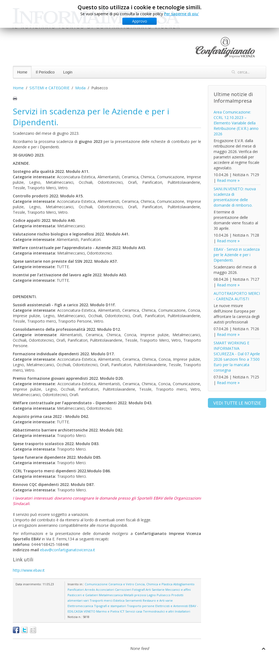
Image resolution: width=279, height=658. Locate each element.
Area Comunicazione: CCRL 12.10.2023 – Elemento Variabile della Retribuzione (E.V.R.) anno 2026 (236, 122)
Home (22, 72)
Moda (80, 87)
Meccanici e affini (178, 589)
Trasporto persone (140, 606)
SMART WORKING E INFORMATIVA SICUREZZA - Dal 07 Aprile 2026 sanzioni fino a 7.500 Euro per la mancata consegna (237, 356)
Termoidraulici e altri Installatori (166, 611)
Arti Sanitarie (155, 589)
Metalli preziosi (135, 595)
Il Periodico (45, 72)
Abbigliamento (184, 584)
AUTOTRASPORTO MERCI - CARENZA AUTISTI (237, 296)
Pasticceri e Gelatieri (83, 595)
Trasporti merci (101, 600)
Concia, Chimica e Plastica (153, 584)
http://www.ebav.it (29, 570)
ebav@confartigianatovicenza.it (67, 549)
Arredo (90, 589)
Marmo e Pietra (107, 611)
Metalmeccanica (111, 595)
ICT (122, 611)
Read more (226, 180)
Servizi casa (133, 611)
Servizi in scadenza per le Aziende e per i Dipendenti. (91, 117)
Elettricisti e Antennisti (171, 606)
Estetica (119, 600)
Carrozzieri (123, 589)
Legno (151, 595)
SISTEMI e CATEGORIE (49, 87)
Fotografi (138, 589)
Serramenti (133, 600)
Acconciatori (105, 589)
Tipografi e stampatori (110, 606)
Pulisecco (164, 595)
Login (67, 72)
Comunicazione (96, 584)
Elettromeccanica (80, 606)
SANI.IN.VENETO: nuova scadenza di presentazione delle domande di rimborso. (235, 197)
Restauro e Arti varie (158, 600)
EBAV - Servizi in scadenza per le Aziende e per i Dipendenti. (237, 255)
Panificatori (76, 589)
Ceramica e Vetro (121, 584)
